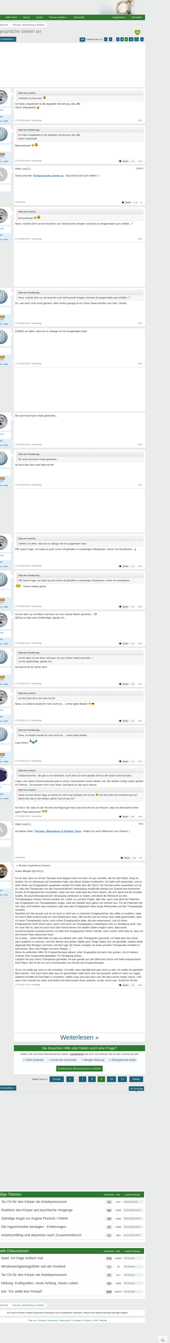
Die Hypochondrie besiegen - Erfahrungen (33, 1227)
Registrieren (119, 17)
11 (136, 39)
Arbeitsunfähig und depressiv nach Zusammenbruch (41, 1235)
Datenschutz (65, 1320)
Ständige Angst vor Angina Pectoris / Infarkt (34, 1218)
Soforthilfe (79, 17)
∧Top (162, 1339)
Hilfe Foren (11, 17)
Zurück (57, 1079)
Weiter (136, 1079)
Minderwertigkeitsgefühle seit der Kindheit (33, 1266)
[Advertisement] (79, 265)
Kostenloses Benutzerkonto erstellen (79, 1068)
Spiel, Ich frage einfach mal (22, 1258)
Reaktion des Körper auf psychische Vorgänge (37, 1210)
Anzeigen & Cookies (82, 1320)
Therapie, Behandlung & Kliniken (28, 1305)
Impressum (52, 1320)
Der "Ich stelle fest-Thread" (22, 1291)
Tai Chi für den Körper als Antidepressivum (34, 1202)
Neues (26, 17)
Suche (39, 17)
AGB (95, 1320)
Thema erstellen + (58, 17)
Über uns (32, 1320)
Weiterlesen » (79, 1037)
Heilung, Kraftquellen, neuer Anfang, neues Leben (39, 1283)
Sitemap (103, 1320)
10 (131, 39)
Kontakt (42, 1320)
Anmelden (136, 17)
